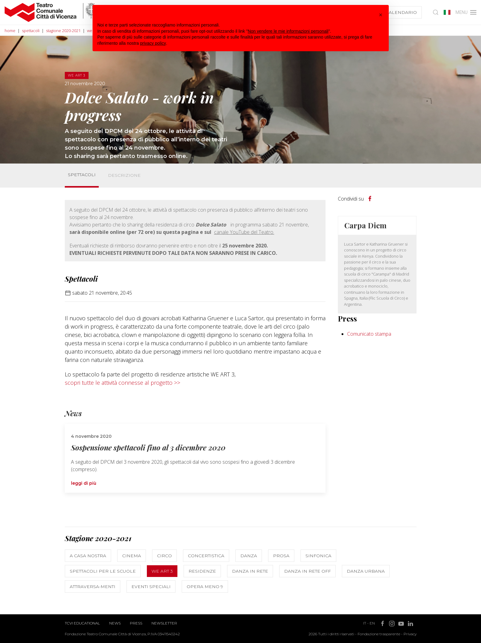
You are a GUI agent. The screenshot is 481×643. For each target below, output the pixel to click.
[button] (381, 15)
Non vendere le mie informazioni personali (288, 31)
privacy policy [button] (153, 43)
